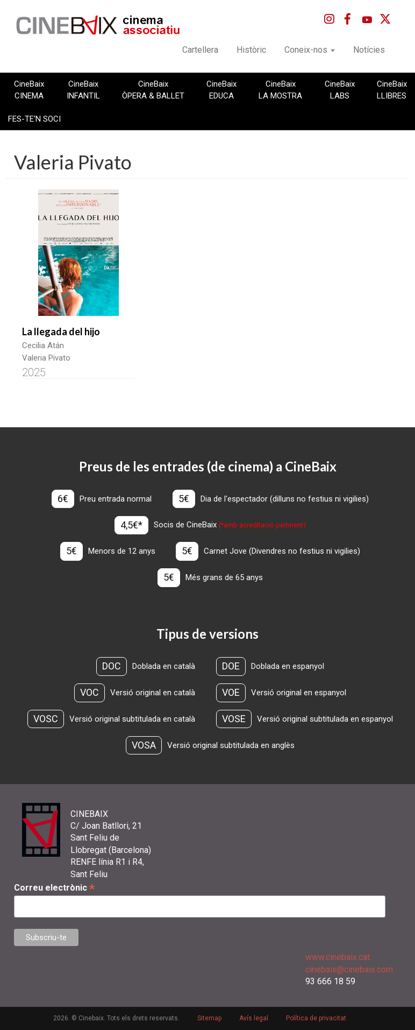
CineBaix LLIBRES (392, 90)
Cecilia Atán (43, 345)
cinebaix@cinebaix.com (349, 969)
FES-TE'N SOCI (34, 119)
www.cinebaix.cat (337, 957)
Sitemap (209, 1018)
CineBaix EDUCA (221, 90)
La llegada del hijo (61, 331)
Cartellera (200, 50)
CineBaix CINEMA (29, 90)
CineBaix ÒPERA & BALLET (153, 90)
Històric (251, 50)
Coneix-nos (309, 50)
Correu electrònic (54, 887)
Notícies (369, 50)
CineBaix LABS (340, 90)
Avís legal (253, 1018)
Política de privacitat (316, 1018)
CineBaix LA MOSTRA (280, 90)
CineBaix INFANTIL (83, 90)
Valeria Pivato (46, 358)
